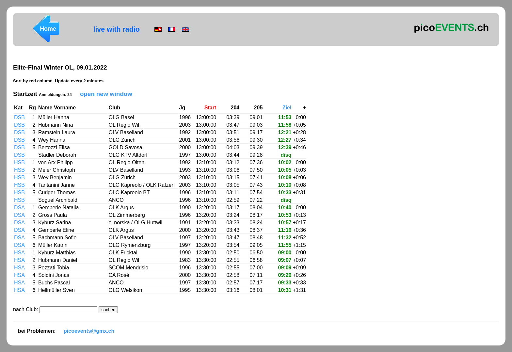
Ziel (287, 107)
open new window (106, 93)
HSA (20, 252)
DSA (20, 207)
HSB (20, 162)
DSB (20, 117)
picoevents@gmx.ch (89, 331)
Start (210, 107)
